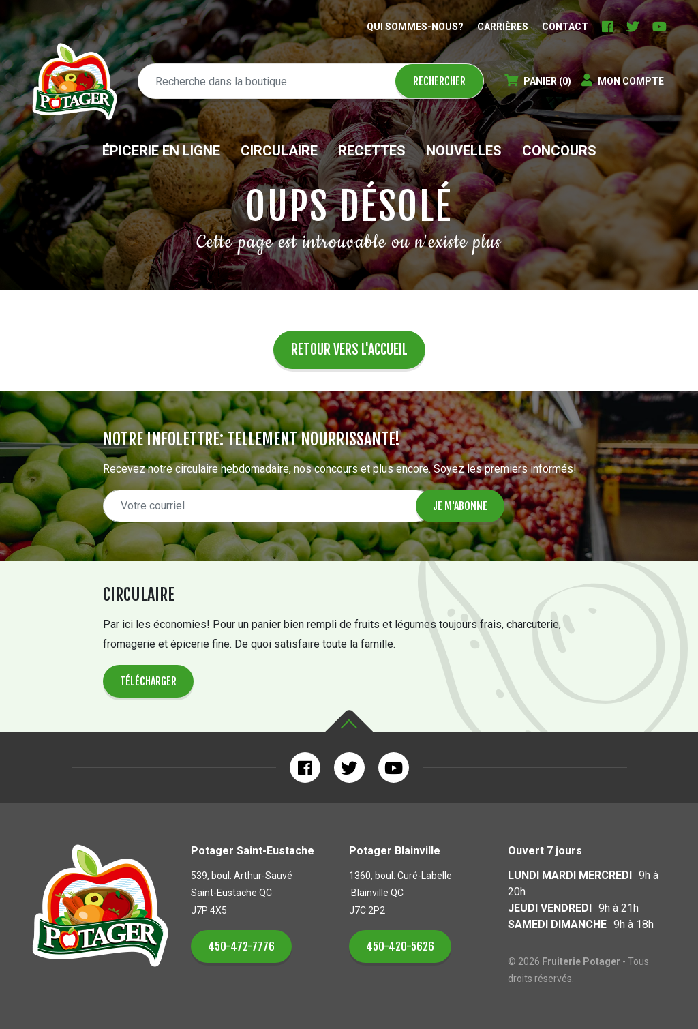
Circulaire (279, 151)
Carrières (502, 26)
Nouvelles (464, 151)
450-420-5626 (400, 946)
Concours (559, 151)
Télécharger (148, 681)
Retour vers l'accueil (349, 349)
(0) (537, 81)
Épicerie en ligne (161, 151)
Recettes (372, 151)
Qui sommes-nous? (415, 26)
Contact (565, 26)
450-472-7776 (241, 946)
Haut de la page (349, 721)
